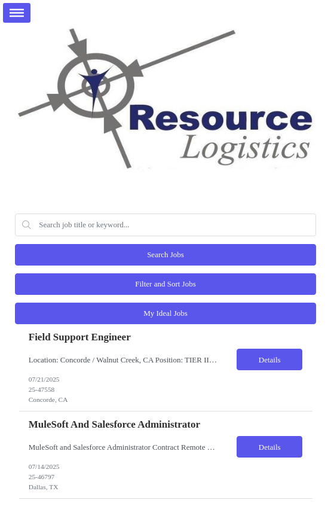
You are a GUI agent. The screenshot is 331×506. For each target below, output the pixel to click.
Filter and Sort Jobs (165, 283)
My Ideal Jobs (165, 313)
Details (270, 359)
